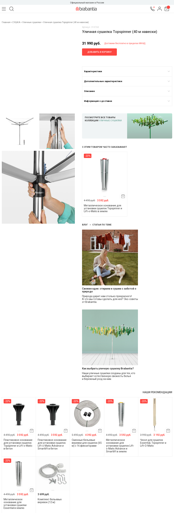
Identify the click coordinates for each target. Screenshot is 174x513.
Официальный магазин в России (87, 2)
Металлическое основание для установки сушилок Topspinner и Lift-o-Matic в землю (103, 208)
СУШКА (16, 22)
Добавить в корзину (99, 52)
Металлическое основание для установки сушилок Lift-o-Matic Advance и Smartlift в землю (120, 446)
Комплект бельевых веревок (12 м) (50, 501)
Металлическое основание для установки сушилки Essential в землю (15, 503)
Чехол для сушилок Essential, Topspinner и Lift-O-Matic (153, 443)
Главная (6, 22)
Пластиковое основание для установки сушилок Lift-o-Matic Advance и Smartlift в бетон (52, 444)
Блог (85, 224)
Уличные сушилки (31, 22)
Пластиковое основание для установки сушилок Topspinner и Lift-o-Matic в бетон (18, 444)
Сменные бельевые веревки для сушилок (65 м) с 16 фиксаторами (87, 443)
